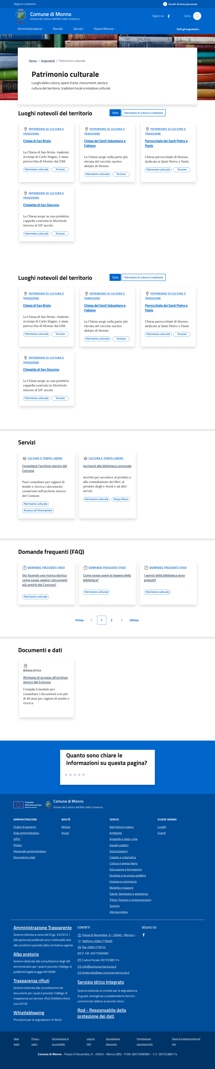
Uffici (16, 839)
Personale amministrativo (29, 851)
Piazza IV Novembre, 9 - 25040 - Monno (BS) (107, 934)
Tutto (115, 113)
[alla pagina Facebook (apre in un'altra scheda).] (167, 15)
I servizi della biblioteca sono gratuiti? (164, 578)
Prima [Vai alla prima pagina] (81, 621)
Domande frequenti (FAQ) (46, 567)
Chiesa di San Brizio (37, 140)
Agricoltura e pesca (122, 827)
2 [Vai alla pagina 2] (113, 621)
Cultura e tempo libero (45, 458)
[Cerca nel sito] (197, 16)
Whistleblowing (28, 1012)
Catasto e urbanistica (123, 857)
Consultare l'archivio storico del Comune (44, 468)
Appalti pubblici (119, 845)
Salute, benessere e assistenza (129, 894)
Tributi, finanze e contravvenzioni (130, 900)
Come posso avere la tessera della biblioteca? (107, 578)
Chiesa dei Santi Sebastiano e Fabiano (105, 143)
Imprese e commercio (123, 881)
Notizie (65, 827)
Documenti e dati (24, 857)
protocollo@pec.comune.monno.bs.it (103, 972)
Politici (17, 845)
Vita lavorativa (119, 912)
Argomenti (48, 60)
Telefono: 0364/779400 (94, 941)
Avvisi (65, 833)
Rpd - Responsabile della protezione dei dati (101, 1013)
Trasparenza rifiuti (31, 980)
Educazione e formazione (126, 869)
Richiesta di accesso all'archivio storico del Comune (45, 680)
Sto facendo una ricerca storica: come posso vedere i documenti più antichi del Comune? (44, 580)
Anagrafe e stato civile (124, 839)
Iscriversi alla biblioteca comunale (107, 465)
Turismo (115, 906)
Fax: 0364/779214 (91, 947)
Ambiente (116, 833)
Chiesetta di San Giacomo (41, 204)
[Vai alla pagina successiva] (122, 620)
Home (33, 60)
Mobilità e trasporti (121, 887)
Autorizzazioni (119, 851)
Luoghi (162, 827)
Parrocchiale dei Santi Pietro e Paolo (166, 143)
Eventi (162, 833)
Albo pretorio (26, 954)
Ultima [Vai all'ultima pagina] (135, 621)
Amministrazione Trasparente (42, 927)
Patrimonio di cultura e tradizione (143, 113)
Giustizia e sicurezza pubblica (128, 875)
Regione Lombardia (25, 4)
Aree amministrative (26, 833)
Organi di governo (24, 827)
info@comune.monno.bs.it (96, 966)
